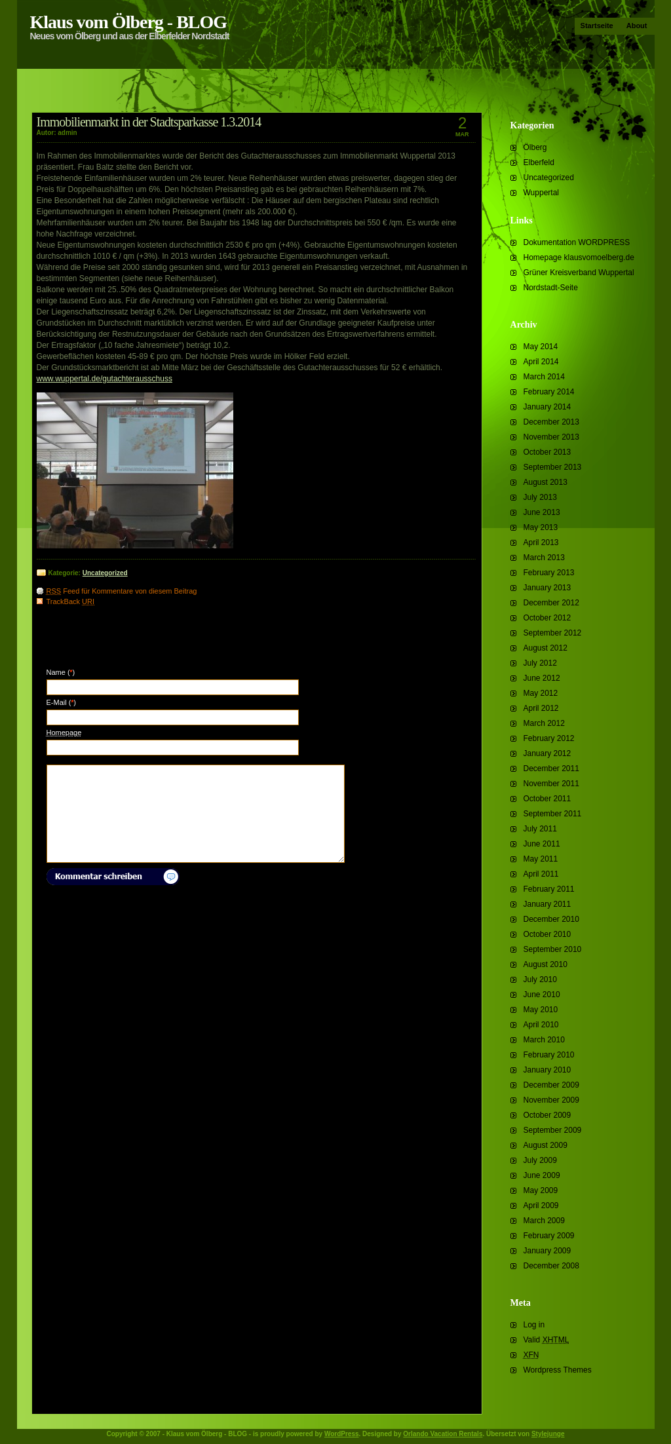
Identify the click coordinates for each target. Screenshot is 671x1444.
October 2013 (547, 452)
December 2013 (551, 422)
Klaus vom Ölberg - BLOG (128, 22)
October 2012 (547, 617)
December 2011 (551, 768)
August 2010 (545, 964)
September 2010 (553, 949)
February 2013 (549, 572)
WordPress (341, 1433)
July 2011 (540, 828)
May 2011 (541, 859)
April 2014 (541, 361)
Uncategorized (549, 177)
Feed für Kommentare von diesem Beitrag (122, 591)
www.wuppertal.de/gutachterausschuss (104, 378)
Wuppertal (541, 192)
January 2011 (547, 904)
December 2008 (551, 1265)
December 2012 (551, 602)
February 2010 (549, 1054)
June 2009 (542, 1175)
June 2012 (542, 678)
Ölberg (535, 147)
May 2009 (541, 1190)
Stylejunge (548, 1433)
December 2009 (551, 1085)
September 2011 (553, 813)
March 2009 (544, 1220)
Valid (546, 1339)
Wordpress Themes (558, 1370)
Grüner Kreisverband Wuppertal (579, 272)
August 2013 (545, 482)
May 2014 (541, 346)
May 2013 (541, 527)
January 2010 (547, 1069)
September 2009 (553, 1130)
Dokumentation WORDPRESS (577, 242)
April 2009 (541, 1205)
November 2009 (551, 1100)
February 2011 (549, 889)
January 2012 (547, 753)
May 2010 (541, 1009)
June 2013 (542, 512)
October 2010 (547, 934)
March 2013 (544, 557)
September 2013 (553, 467)
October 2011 (547, 798)
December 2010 (551, 919)
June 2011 (542, 843)
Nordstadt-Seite (551, 287)
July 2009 (540, 1160)
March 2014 (544, 376)
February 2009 (549, 1235)
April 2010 (541, 1024)
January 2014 (547, 406)
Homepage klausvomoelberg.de (579, 257)
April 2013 (541, 542)
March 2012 (544, 723)
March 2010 (544, 1039)
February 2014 (549, 391)
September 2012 (553, 632)
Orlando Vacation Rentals (442, 1433)
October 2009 (547, 1115)
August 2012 (545, 648)
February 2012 (549, 738)
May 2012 (541, 693)
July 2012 (540, 663)
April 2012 (541, 708)
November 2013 (551, 437)
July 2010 (540, 979)
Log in (534, 1324)
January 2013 (547, 587)
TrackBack (71, 601)
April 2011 (541, 874)
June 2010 (542, 994)
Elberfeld (539, 162)
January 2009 (547, 1250)
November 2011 (551, 783)
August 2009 (545, 1145)
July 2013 (540, 497)
